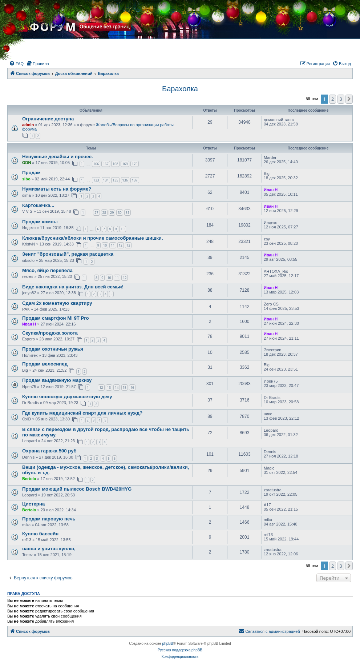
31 (127, 212)
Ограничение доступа (48, 118)
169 (125, 163)
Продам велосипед (45, 364)
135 (115, 180)
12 (120, 245)
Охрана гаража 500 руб (49, 451)
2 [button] (332, 99)
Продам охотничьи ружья (52, 349)
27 (96, 212)
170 (134, 163)
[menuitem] (16, 63)
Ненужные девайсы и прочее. (57, 156)
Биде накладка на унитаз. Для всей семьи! (73, 286)
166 (96, 163)
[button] (349, 99)
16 (132, 387)
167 (105, 163)
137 (134, 180)
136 (125, 180)
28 (104, 212)
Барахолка (180, 89)
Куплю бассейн (40, 533)
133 (96, 180)
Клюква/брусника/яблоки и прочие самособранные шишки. (92, 238)
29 (112, 212)
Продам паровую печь (49, 519)
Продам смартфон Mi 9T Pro (55, 318)
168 (115, 163)
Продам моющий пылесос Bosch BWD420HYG (77, 489)
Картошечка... (38, 205)
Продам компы (40, 221)
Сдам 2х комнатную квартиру (57, 303)
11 (112, 245)
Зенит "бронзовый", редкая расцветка (67, 254)
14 (116, 387)
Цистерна (33, 504)
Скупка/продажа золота (50, 333)
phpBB (167, 644)
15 (124, 387)
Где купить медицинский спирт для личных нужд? (82, 413)
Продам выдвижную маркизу (57, 380)
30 (119, 212)
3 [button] (341, 99)
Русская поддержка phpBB (180, 650)
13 (128, 245)
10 (122, 229)
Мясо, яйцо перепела (47, 270)
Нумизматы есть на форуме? (56, 189)
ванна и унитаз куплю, (49, 548)
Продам (31, 172)
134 (106, 180)
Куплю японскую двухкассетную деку (67, 396)
